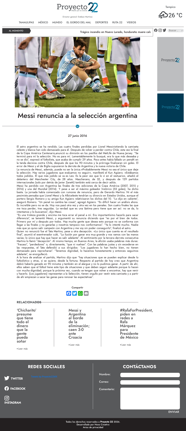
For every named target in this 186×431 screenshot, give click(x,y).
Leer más (23, 348)
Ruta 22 (117, 22)
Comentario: (107, 389)
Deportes (101, 22)
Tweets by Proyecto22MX (44, 376)
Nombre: (105, 374)
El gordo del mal (79, 22)
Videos (131, 22)
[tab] (15, 378)
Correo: (104, 381)
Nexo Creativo (102, 424)
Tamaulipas (26, 22)
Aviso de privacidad (93, 427)
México (43, 22)
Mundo (57, 22)
